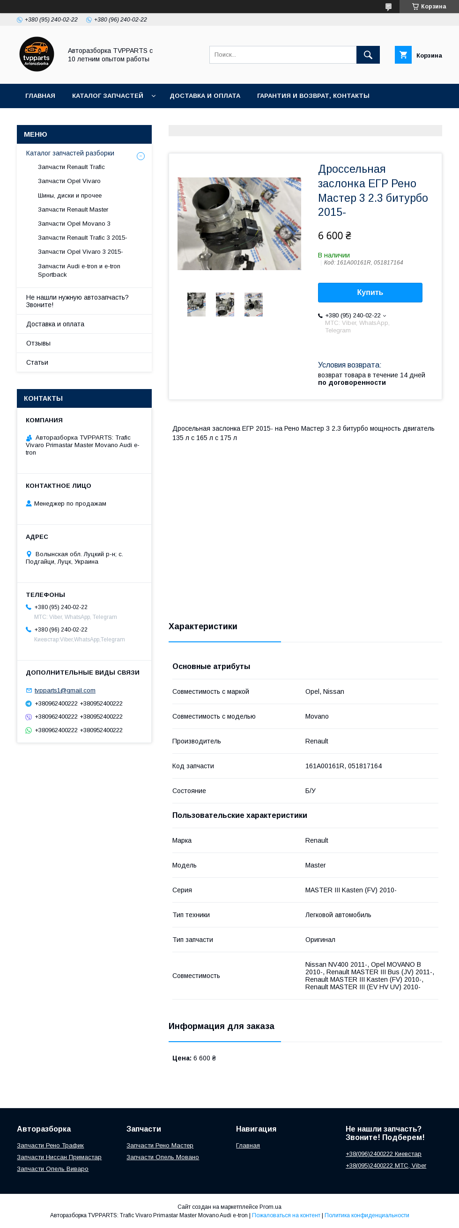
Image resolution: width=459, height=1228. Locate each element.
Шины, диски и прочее (70, 195)
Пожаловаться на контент (286, 1215)
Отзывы (38, 343)
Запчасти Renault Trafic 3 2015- (82, 237)
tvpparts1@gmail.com (65, 690)
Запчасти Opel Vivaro (69, 180)
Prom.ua (270, 1207)
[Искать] (368, 55)
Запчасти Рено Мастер (159, 1145)
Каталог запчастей (107, 95)
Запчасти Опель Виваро (53, 1168)
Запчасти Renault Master (73, 209)
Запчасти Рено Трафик (50, 1145)
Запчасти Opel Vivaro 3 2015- (80, 251)
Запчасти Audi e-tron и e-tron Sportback (79, 270)
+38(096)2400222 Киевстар (384, 1153)
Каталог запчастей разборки (70, 153)
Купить (370, 292)
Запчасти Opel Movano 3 (74, 223)
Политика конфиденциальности (367, 1215)
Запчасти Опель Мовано (162, 1157)
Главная (40, 95)
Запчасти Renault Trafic (71, 166)
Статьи (37, 362)
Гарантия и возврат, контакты (313, 95)
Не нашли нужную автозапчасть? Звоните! (77, 301)
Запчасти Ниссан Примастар (59, 1157)
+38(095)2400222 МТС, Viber (386, 1165)
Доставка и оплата (205, 95)
